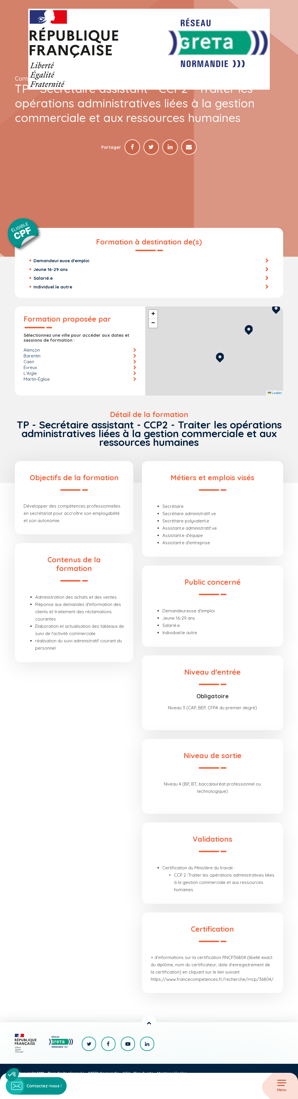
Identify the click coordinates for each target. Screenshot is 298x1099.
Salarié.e (43, 278)
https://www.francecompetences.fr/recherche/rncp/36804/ (212, 979)
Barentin (32, 356)
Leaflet (275, 393)
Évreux (30, 368)
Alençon (32, 350)
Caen (29, 362)
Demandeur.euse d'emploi (61, 261)
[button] (220, 357)
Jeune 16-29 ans (50, 269)
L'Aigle (30, 373)
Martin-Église (37, 379)
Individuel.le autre (52, 287)
